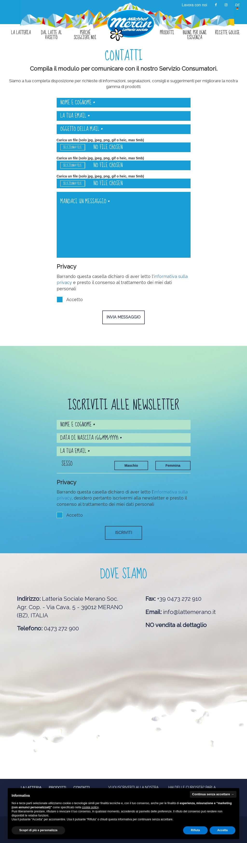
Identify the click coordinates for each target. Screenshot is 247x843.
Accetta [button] (222, 830)
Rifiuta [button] (195, 830)
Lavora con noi (194, 5)
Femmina (172, 465)
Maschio (131, 465)
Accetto (70, 300)
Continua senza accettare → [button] (213, 794)
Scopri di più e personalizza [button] (38, 830)
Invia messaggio (123, 317)
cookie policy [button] (90, 807)
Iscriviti (123, 532)
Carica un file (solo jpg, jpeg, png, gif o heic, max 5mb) (124, 145)
